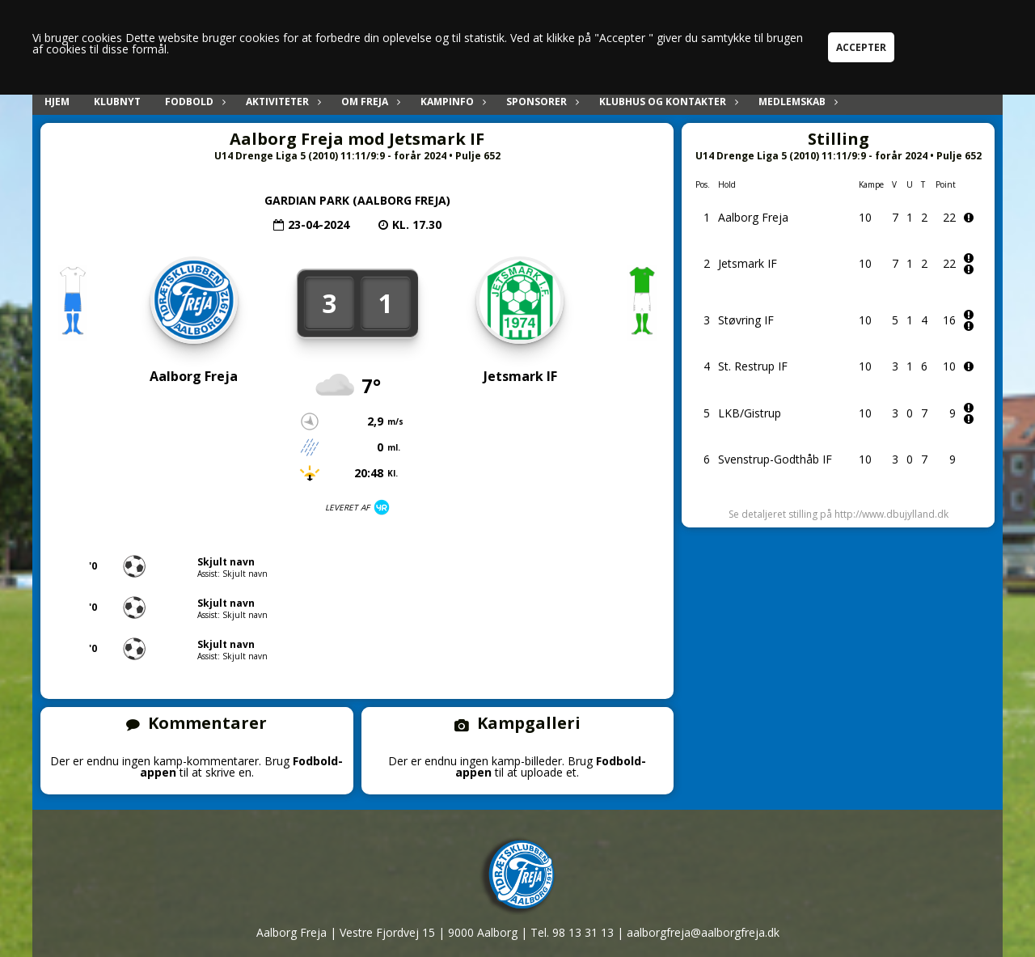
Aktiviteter (281, 101)
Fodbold (193, 101)
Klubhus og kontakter (666, 101)
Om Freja (368, 101)
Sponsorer (540, 101)
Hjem (57, 101)
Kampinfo (451, 101)
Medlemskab (796, 101)
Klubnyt (117, 101)
